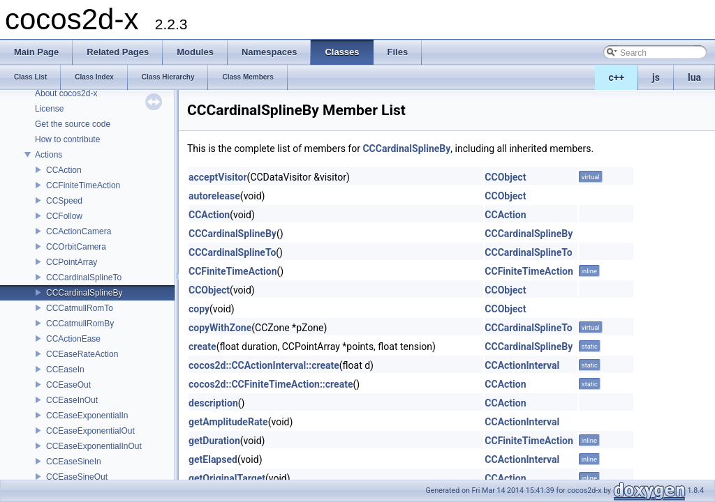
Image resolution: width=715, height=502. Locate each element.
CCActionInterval (522, 365)
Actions (48, 155)
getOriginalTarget (227, 478)
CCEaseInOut (72, 400)
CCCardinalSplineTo (83, 277)
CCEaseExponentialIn (87, 415)
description (213, 403)
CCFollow (64, 216)
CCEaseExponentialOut (90, 431)
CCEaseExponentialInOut (94, 446)
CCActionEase (73, 339)
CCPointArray (71, 262)
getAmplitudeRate (228, 421)
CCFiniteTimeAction (83, 185)
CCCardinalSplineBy (84, 293)
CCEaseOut (68, 385)
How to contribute (67, 139)
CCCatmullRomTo (79, 308)
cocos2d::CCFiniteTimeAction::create (271, 384)
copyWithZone (220, 327)
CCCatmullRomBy (80, 323)
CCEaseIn (65, 369)
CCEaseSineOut (77, 477)
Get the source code (72, 124)
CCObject (505, 177)
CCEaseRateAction (82, 354)
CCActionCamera (78, 231)
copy (199, 308)
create (202, 346)
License (49, 109)
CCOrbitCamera (76, 247)
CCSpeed (64, 201)
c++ (617, 77)
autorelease (214, 195)
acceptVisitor (218, 177)
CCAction (64, 170)
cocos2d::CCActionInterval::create (264, 365)
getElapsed (213, 459)
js (656, 77)
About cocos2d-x (66, 93)
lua (694, 77)
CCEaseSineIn (73, 461)
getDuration (214, 440)
